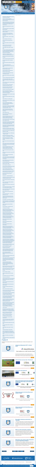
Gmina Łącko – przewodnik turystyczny (8, 175)
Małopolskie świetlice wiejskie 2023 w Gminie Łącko (8, 63)
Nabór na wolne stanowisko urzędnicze (8, 288)
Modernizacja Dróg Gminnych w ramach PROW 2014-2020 (8, 152)
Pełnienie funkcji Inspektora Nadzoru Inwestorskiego (7, 219)
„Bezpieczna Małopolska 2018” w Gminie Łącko (8, 273)
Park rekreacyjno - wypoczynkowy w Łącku (8, 199)
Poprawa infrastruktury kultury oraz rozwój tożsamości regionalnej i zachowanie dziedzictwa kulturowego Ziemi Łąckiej (8, 117)
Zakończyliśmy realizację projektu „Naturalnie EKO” (8, 75)
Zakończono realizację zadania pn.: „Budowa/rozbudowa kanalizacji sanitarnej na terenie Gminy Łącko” (8, 19)
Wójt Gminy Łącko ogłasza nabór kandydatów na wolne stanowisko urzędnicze (8, 290)
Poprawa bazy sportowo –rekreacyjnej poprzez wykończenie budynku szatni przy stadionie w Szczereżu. (9, 201)
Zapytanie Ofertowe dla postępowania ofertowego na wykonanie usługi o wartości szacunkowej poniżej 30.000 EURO (8, 210)
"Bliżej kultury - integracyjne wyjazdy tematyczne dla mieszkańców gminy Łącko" (8, 54)
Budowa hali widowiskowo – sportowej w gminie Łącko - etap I (8, 194)
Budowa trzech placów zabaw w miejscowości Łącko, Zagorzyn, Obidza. (9, 189)
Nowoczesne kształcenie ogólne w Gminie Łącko (8, 150)
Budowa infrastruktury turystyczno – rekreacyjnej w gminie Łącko (7, 247)
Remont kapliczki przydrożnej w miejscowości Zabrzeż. (8, 185)
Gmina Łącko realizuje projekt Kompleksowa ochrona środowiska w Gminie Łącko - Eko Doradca (8, 320)
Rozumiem (31, 465)
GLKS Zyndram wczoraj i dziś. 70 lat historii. (8, 275)
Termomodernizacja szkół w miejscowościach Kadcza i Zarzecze (8, 82)
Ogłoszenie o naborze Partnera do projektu (8, 89)
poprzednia (4, 451)
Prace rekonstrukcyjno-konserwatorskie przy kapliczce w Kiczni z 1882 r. (8, 163)
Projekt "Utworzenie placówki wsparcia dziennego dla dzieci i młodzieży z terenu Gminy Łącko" (8, 110)
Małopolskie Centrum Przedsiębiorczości (29, 458)
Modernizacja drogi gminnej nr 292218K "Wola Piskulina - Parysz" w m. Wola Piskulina (8, 266)
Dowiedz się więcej (26, 465)
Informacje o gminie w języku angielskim (33, 11)
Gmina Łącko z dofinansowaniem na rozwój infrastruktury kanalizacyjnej (8, 17)
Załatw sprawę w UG (9, 13)
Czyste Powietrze (5, 307)
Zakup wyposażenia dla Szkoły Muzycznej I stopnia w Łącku (8, 282)
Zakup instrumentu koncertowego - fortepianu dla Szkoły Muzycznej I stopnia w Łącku (8, 171)
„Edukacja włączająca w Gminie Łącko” (7, 329)
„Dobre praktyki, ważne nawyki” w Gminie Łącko (8, 48)
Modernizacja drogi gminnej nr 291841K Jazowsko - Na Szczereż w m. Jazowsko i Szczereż (8, 138)
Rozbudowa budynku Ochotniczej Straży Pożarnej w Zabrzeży (8, 155)
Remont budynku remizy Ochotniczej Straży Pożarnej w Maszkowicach (8, 160)
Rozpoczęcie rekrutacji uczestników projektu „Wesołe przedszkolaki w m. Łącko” (8, 244)
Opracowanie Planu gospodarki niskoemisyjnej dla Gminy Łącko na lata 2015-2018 (8, 167)
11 (16, 451)
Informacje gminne (21, 13)
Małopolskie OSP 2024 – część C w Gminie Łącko (8, 37)
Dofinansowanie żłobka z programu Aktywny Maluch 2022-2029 (8, 29)
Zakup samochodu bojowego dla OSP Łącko (8, 58)
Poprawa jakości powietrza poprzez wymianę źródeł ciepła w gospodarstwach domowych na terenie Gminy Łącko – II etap (8, 106)
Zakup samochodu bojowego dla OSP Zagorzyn (7, 41)
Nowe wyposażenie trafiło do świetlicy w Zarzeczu (8, 60)
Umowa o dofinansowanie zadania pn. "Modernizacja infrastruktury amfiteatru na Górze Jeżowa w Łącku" (8, 103)
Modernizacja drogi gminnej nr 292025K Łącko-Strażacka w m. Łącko (9, 131)
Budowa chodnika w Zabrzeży (6, 271)
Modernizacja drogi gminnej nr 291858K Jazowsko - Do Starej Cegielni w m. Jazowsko (8, 136)
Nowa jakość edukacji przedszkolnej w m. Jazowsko (8, 287)
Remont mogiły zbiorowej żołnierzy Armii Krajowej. (8, 192)
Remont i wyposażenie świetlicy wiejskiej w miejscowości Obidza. (8, 182)
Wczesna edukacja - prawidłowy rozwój (8, 206)
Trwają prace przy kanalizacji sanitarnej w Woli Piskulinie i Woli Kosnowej (8, 256)
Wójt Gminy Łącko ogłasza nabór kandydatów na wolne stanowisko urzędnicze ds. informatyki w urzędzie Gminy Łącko (8, 293)
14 (23, 451)
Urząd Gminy (4, 13)
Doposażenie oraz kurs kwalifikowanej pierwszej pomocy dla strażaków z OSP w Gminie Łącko (8, 34)
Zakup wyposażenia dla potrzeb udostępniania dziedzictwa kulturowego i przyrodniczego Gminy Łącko (9, 279)
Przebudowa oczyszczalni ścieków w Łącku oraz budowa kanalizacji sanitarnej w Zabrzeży (8, 128)
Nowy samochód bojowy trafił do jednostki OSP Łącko (8, 56)
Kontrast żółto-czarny (13, 2)
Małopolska (17, 458)
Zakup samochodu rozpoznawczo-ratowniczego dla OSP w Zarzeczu (7, 45)
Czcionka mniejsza (15, 1)
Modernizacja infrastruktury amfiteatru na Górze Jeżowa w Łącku (9, 100)
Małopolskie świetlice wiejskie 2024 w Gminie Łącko (8, 323)
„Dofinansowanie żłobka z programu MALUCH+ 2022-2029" (9, 338)
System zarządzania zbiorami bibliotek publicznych (7, 204)
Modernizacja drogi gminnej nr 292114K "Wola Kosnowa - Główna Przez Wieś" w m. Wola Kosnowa (8, 269)
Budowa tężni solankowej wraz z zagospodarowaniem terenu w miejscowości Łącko (8, 65)
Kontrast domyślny (10, 2)
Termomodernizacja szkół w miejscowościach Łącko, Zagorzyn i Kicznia (8, 120)
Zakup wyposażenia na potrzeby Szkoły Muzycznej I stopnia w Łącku (8, 68)
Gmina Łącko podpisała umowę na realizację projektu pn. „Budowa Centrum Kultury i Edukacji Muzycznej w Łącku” (8, 300)
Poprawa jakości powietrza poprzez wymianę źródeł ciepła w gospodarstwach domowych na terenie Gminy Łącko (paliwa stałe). (8, 122)
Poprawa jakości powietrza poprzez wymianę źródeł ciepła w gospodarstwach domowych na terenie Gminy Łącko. (8, 126)
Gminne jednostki (15, 13)
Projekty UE (26, 13)
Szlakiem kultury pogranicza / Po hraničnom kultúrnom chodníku (8, 31)
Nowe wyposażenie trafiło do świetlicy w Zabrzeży (8, 325)
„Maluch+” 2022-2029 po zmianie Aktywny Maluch (8, 335)
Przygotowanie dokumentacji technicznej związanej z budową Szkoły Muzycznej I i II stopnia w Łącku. (8, 197)
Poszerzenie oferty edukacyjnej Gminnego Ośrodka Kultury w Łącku (8, 73)
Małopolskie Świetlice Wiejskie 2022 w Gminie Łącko (8, 97)
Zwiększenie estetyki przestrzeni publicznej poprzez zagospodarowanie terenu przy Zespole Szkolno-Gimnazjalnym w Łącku (8, 250)
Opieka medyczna (18, 15)
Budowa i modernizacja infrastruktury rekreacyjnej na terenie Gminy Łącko (7, 312)
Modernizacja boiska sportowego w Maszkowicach (7, 174)
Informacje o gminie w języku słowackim (30, 11)
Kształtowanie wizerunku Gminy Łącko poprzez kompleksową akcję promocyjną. (9, 177)
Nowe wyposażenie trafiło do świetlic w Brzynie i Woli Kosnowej (9, 94)
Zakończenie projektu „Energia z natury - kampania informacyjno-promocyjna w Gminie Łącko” (8, 80)
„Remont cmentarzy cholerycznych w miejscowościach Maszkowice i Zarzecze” (8, 169)
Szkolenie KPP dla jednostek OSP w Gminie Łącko (8, 26)
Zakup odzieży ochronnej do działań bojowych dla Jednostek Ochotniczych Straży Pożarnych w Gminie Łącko (8, 144)
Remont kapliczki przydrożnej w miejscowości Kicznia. (8, 180)
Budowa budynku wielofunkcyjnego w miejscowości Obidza (7, 114)
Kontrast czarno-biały (11, 2)
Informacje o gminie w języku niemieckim (31, 11)
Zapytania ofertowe (31, 13)
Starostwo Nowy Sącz (6, 458)
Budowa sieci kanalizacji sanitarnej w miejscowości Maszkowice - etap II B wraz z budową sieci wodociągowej (8, 91)
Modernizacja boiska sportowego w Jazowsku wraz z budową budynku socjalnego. (9, 187)
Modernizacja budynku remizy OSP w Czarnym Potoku (8, 43)
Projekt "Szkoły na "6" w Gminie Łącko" (7, 98)
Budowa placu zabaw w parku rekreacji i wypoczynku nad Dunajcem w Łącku (8, 85)
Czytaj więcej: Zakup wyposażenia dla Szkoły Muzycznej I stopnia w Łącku (18, 416)
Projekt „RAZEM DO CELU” (6, 112)
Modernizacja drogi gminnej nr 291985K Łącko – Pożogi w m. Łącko (8, 133)
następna (32, 451)
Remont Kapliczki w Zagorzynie (7, 164)
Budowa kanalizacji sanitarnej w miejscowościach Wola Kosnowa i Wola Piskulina (8, 253)
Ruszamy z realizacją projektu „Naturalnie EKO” (8, 77)
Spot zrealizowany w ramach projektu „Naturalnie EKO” (7, 317)
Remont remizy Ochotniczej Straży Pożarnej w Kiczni (8, 141)
